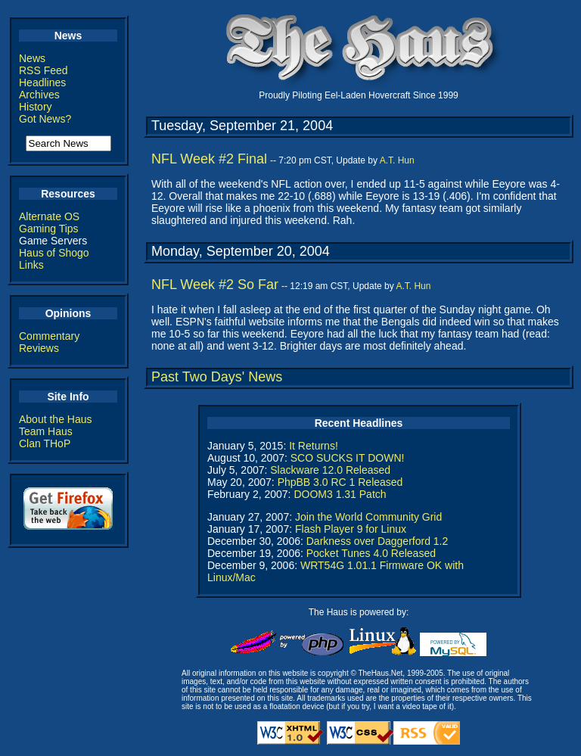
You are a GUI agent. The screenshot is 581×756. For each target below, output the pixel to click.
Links (31, 265)
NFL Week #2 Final (209, 158)
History (35, 107)
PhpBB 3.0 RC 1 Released (340, 482)
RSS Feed (43, 70)
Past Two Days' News (216, 376)
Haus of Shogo (54, 253)
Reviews (39, 348)
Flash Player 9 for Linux (350, 529)
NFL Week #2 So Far (214, 284)
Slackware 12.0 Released (330, 470)
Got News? (45, 119)
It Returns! (313, 446)
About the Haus (55, 419)
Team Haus (46, 431)
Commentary (49, 336)
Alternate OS (49, 216)
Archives (39, 95)
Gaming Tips (49, 228)
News (32, 58)
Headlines (42, 82)
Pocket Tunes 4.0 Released (371, 553)
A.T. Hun (397, 160)
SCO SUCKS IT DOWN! (347, 458)
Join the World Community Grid (368, 517)
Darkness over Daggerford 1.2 (377, 541)
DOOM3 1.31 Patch (340, 494)
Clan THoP (44, 443)
